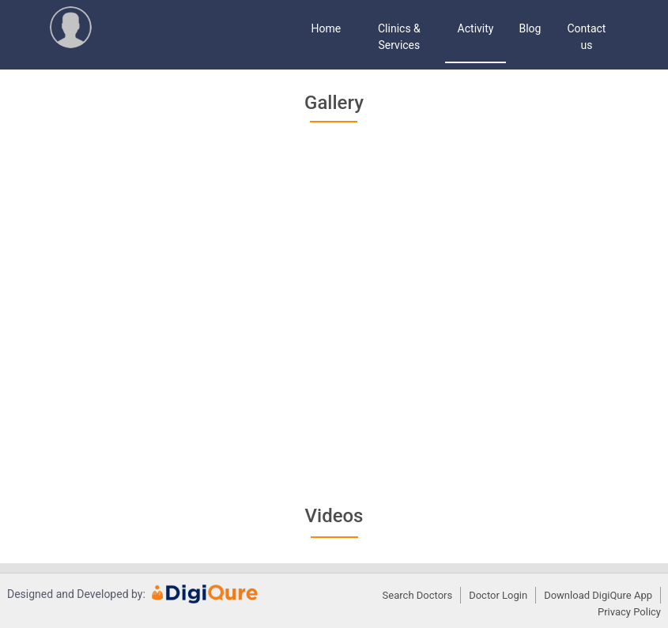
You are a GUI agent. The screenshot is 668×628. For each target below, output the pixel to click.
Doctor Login (498, 595)
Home (326, 28)
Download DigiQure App (598, 595)
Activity (476, 28)
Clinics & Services (399, 36)
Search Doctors (418, 595)
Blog (530, 28)
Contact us (587, 36)
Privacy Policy (629, 612)
